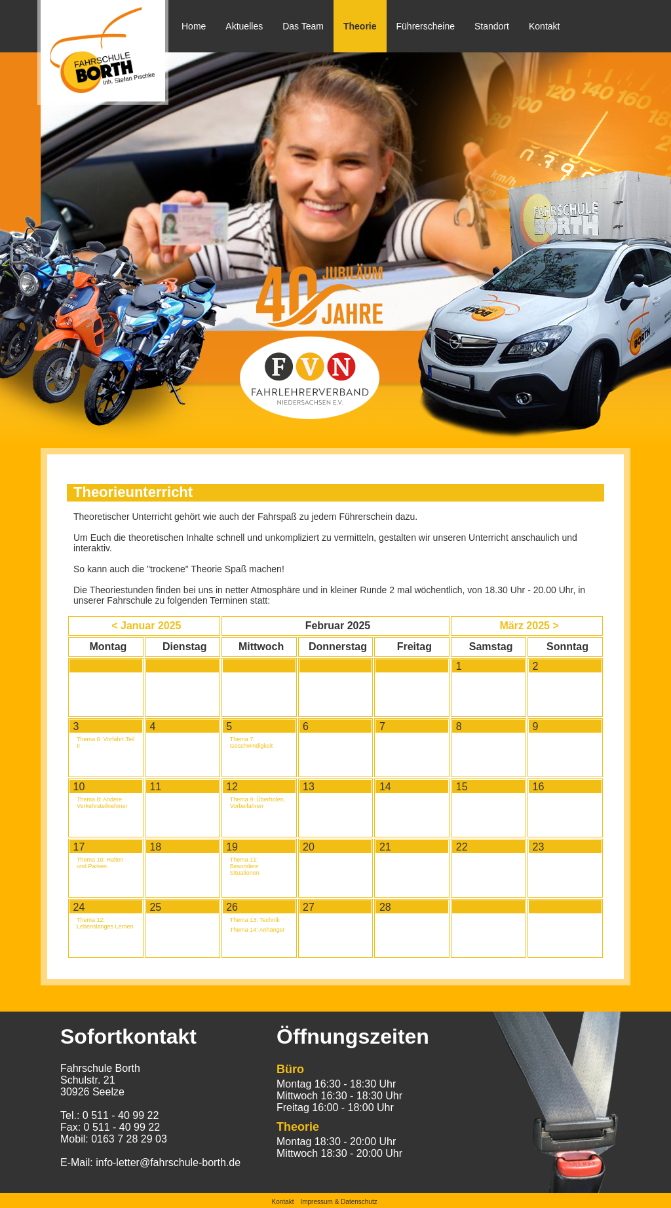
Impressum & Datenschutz (338, 1201)
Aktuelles (244, 26)
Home (194, 26)
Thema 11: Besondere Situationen (244, 866)
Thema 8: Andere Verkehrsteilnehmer (102, 802)
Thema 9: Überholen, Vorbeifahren (258, 802)
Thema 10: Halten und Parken (100, 862)
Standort (491, 26)
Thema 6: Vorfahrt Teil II (105, 742)
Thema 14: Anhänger (257, 929)
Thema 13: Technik (255, 920)
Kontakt (544, 26)
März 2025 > (528, 625)
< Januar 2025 (146, 625)
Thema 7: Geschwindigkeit (251, 742)
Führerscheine (425, 26)
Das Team (303, 26)
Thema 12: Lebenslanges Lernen (105, 923)
